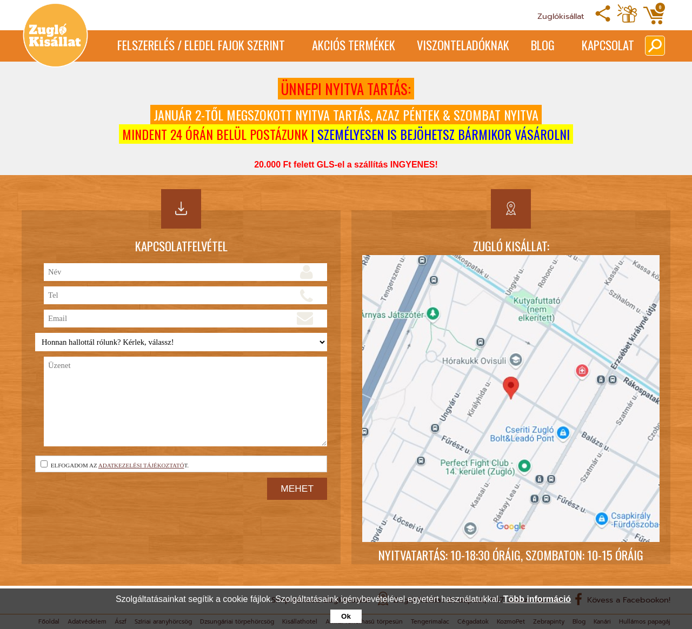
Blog (543, 45)
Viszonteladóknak (463, 45)
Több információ (537, 599)
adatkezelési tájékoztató (141, 465)
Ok (346, 616)
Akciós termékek (353, 45)
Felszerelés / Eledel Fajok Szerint (201, 45)
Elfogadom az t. (115, 464)
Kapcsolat (608, 45)
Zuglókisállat (560, 16)
